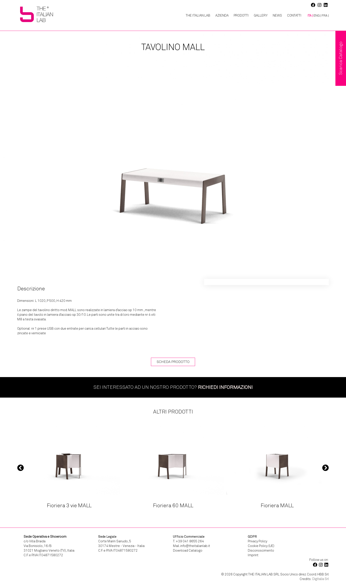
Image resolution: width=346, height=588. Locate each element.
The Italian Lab (198, 15)
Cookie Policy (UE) (261, 546)
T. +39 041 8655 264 (188, 541)
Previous (20, 468)
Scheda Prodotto (173, 362)
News (277, 15)
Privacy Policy (257, 541)
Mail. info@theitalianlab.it (191, 546)
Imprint (253, 555)
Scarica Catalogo (340, 58)
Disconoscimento (261, 550)
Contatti (294, 15)
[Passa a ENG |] (317, 15)
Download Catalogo (187, 550)
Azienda (222, 15)
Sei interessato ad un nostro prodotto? (173, 387)
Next (325, 468)
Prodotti (241, 15)
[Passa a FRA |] (325, 15)
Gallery (261, 15)
